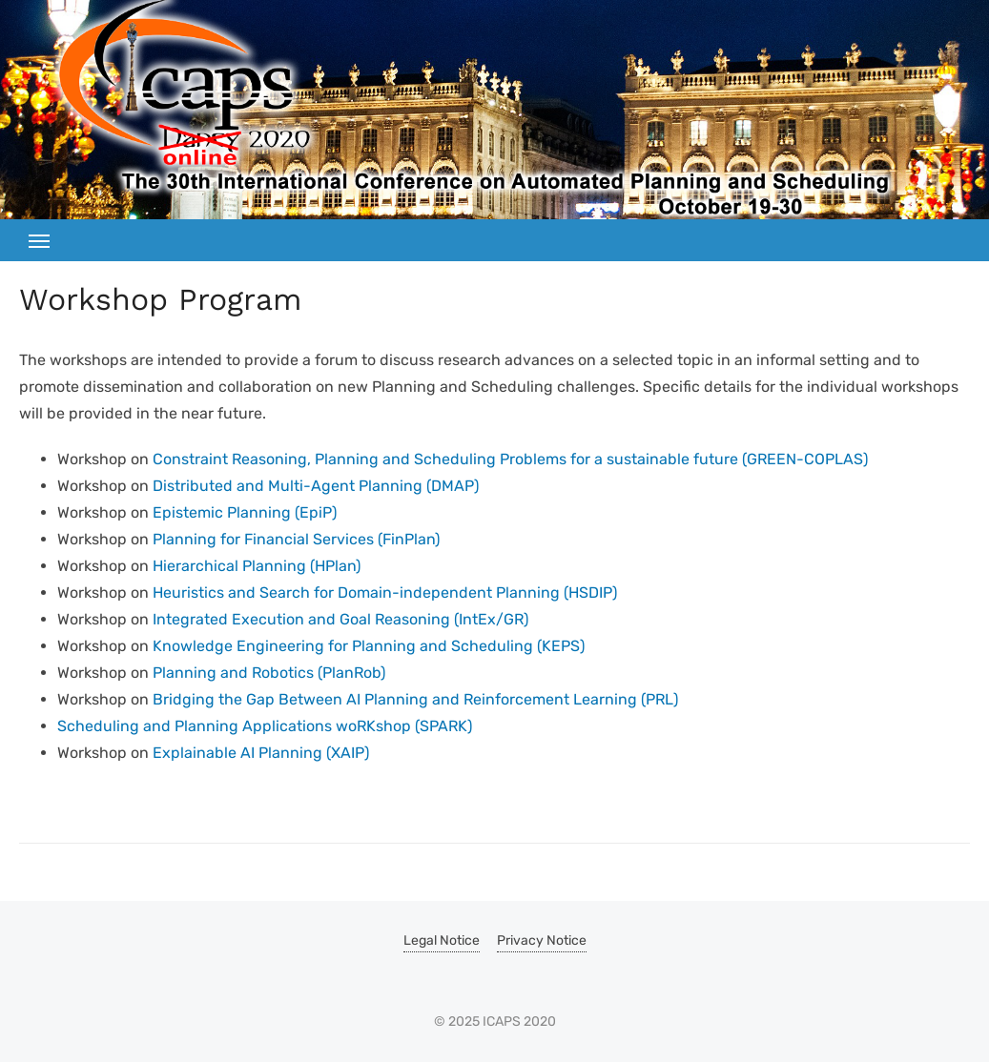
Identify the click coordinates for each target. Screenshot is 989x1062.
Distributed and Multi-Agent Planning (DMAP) (316, 486)
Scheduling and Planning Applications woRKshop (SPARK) (264, 726)
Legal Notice (441, 940)
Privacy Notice (542, 940)
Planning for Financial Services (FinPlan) (296, 539)
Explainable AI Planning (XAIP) (261, 753)
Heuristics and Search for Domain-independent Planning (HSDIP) (385, 592)
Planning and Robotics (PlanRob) (269, 673)
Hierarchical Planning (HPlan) (257, 566)
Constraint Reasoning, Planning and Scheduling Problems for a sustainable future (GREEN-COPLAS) (510, 459)
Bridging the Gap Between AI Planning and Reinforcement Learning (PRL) (415, 699)
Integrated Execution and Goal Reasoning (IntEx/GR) (340, 619)
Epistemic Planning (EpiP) (245, 512)
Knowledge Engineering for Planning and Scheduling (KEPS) (369, 646)
